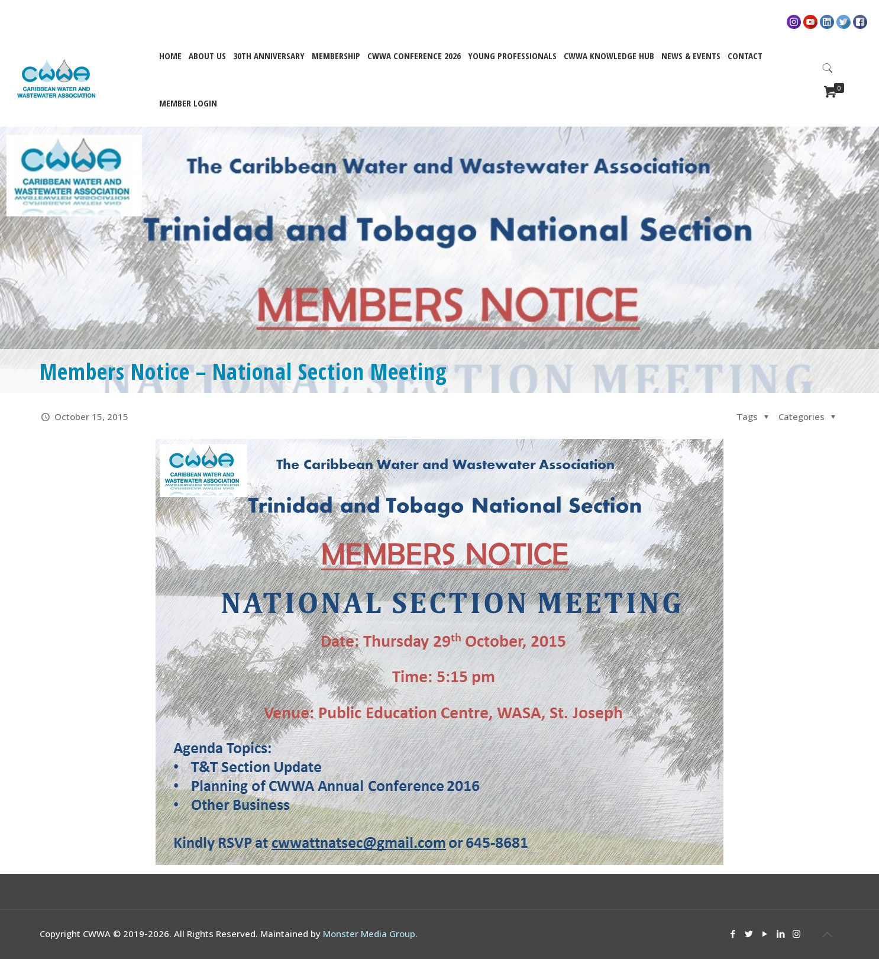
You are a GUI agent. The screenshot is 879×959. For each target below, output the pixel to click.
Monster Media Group (369, 933)
